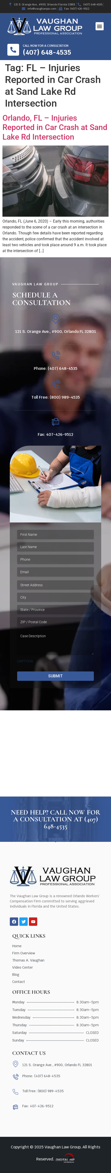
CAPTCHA (25, 661)
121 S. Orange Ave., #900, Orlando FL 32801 (55, 331)
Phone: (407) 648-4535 (55, 368)
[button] (100, 26)
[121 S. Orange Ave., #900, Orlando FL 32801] (55, 319)
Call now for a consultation (45, 46)
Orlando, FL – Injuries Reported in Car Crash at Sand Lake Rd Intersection (54, 127)
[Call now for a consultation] (13, 50)
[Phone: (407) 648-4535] (55, 355)
